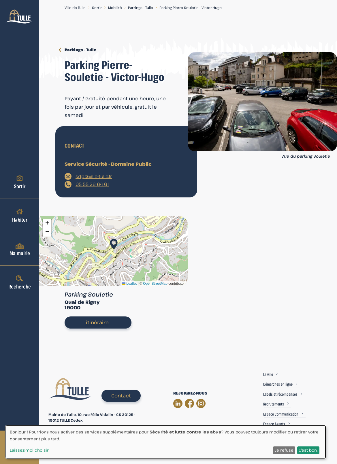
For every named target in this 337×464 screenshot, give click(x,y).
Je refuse (283, 450)
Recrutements (273, 404)
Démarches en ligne (278, 384)
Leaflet (129, 284)
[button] (114, 242)
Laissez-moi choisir (29, 450)
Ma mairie (20, 248)
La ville (268, 374)
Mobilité (115, 7)
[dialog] (165, 442)
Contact (121, 395)
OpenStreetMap (155, 284)
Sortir (19, 182)
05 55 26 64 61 (92, 184)
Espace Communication (280, 414)
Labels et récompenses (280, 394)
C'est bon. (308, 450)
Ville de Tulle (75, 7)
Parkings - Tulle (140, 7)
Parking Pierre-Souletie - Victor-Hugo (190, 7)
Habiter (19, 215)
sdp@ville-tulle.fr (94, 176)
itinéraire (97, 322)
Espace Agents (274, 424)
